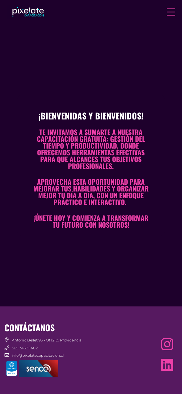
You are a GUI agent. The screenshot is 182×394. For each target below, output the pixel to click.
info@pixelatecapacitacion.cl (38, 355)
